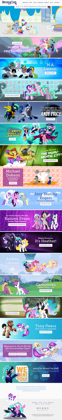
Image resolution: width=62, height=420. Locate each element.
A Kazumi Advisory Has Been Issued (17, 224)
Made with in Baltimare (42, 410)
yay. (12, 269)
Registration (34, 402)
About (42, 404)
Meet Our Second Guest (45, 332)
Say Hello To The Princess (12, 313)
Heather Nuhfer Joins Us (45, 245)
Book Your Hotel (22, 354)
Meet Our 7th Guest (45, 204)
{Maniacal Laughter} (50, 73)
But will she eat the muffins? (12, 95)
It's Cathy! (50, 27)
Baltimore (37, 404)
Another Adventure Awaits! (50, 160)
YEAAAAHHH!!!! (13, 183)
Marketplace (50, 402)
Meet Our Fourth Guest (45, 290)
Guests (44, 402)
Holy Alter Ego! (50, 119)
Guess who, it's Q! (17, 43)
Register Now (13, 354)
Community (47, 404)
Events (40, 402)
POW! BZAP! (12, 139)
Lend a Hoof (45, 375)
